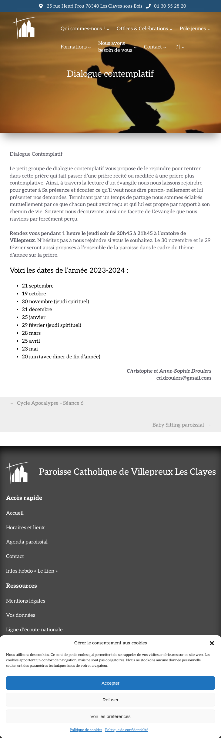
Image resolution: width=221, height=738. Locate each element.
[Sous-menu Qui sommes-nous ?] (107, 29)
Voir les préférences (110, 716)
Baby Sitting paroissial (178, 425)
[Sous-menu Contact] (164, 46)
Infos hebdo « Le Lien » (32, 571)
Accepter (110, 683)
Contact (15, 557)
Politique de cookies (86, 730)
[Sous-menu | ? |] (183, 46)
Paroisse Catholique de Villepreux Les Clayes (127, 472)
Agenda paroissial (27, 542)
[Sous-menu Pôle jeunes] (208, 29)
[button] (212, 643)
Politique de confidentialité (126, 730)
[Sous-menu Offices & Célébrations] (170, 29)
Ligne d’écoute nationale (34, 630)
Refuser (110, 699)
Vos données (20, 615)
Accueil (15, 513)
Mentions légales (25, 601)
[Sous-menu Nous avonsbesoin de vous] (135, 46)
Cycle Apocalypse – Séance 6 (50, 403)
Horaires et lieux (25, 528)
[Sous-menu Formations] (89, 46)
